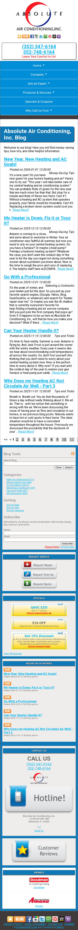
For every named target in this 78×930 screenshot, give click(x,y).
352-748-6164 (39, 52)
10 (64, 439)
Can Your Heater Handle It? (31, 330)
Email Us (39, 830)
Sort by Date (12, 505)
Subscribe (67, 543)
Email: (7, 536)
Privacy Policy (52, 546)
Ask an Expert (39, 83)
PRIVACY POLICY (13, 924)
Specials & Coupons (39, 101)
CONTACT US (55, 924)
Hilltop (60, 927)
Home (39, 65)
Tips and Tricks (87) (16, 490)
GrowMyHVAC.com (26, 927)
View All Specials (13, 653)
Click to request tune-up (39, 613)
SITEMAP (69, 924)
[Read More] (21, 210)
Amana (39, 904)
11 (72, 439)
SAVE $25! (39, 607)
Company (39, 74)
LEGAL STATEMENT (35, 924)
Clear (59, 467)
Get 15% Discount (39, 636)
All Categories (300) (17, 493)
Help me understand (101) (20, 479)
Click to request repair (39, 646)
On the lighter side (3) (17, 485)
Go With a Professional (27, 276)
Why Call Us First (39, 110)
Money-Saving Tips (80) (18, 482)
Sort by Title (12, 507)
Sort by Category (15, 510)
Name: (7, 529)
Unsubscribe (67, 546)
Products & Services (39, 92)
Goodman (39, 886)
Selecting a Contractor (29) (20, 487)
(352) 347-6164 (39, 46)
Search (69, 467)
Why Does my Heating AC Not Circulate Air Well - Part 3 (34, 383)
